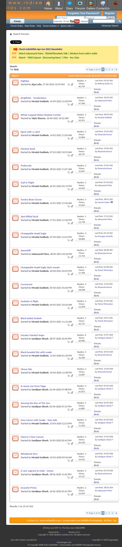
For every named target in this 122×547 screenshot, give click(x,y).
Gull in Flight (27, 182)
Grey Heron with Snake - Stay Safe (39, 420)
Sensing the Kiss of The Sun (35, 403)
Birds (96, 92)
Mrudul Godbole (40, 101)
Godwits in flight (29, 301)
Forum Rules (17, 26)
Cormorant (26, 284)
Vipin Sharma (38, 118)
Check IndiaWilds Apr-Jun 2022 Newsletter (41, 49)
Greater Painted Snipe (32, 335)
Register (110, 13)
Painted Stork (28, 148)
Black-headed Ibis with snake (36, 352)
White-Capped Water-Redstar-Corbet (41, 114)
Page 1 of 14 (94, 69)
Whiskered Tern (29, 453)
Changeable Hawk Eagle (33, 233)
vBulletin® (63, 532)
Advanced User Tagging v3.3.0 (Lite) (52, 540)
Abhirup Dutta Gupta (107, 83)
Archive (107, 520)
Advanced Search (110, 25)
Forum (17, 21)
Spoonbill (26, 250)
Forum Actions (50, 26)
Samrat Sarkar (104, 202)
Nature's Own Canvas (32, 436)
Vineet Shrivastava (105, 270)
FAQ (39, 26)
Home (48, 8)
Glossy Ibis (26, 369)
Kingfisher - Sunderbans (33, 97)
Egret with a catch (30, 131)
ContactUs (103, 8)
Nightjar (25, 81)
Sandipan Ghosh (40, 338)
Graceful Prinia (29, 487)
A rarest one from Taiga (33, 386)
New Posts (30, 26)
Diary (69, 8)
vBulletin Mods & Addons (81, 540)
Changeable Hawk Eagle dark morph (40, 267)
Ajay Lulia (36, 84)
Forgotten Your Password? (84, 13)
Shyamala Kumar (105, 134)
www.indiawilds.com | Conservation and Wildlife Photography (71, 520)
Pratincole (26, 165)
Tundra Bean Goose (31, 199)
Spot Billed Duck (29, 216)
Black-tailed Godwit (31, 318)
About (59, 8)
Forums (80, 8)
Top (114, 520)
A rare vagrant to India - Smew (37, 470)
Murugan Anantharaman (108, 236)
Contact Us (32, 520)
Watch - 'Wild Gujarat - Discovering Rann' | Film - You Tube (49, 57)
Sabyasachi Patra (105, 100)
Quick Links (66, 26)
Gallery (90, 8)
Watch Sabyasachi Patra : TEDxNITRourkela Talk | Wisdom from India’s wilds (58, 53)
